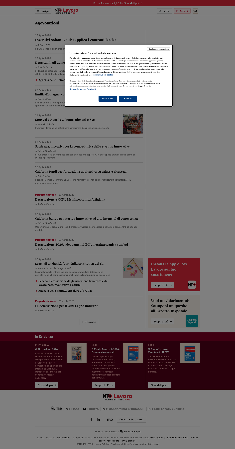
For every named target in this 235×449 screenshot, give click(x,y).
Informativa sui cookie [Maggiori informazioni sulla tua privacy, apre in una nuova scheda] (103, 75)
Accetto (128, 99)
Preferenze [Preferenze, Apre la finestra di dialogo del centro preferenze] (107, 99)
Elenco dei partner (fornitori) (83, 89)
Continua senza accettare (158, 49)
